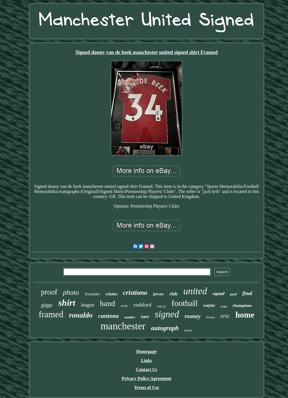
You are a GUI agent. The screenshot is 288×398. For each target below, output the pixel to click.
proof (49, 292)
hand (107, 303)
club (173, 293)
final (247, 293)
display (188, 330)
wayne (209, 305)
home (245, 314)
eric (225, 315)
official (161, 306)
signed (167, 314)
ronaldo (81, 315)
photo (71, 292)
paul (233, 294)
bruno (210, 317)
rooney (193, 316)
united (195, 291)
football (185, 303)
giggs (47, 305)
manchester (123, 326)
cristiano (135, 292)
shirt (66, 303)
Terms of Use (146, 387)
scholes (111, 294)
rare (145, 316)
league (87, 305)
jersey (158, 294)
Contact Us (146, 369)
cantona (108, 315)
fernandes (92, 294)
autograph (165, 328)
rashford (142, 305)
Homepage (146, 351)
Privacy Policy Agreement (147, 378)
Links (146, 360)
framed (51, 314)
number (129, 317)
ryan (224, 306)
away (124, 306)
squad (218, 293)
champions (242, 305)
